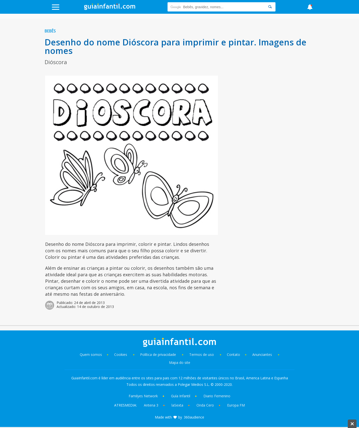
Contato (233, 354)
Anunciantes (262, 354)
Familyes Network (143, 396)
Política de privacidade (158, 354)
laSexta (177, 405)
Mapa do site (179, 362)
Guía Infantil (180, 396)
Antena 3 (151, 405)
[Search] (270, 6)
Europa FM (236, 405)
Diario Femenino (216, 396)
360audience (194, 417)
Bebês (50, 31)
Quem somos (91, 354)
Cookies (121, 354)
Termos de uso (201, 354)
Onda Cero (205, 405)
